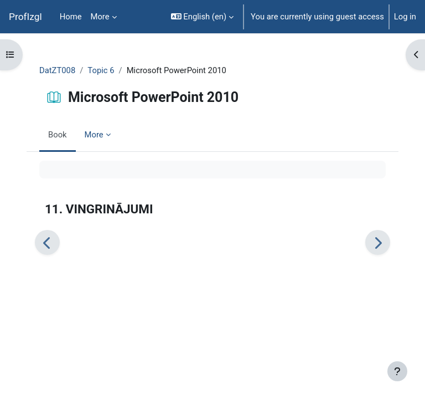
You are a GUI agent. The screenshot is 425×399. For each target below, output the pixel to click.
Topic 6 (100, 70)
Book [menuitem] (57, 135)
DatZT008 (57, 70)
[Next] (377, 242)
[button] (202, 16)
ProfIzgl (25, 16)
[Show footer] (397, 371)
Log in (405, 17)
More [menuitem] (100, 17)
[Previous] (47, 242)
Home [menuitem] (71, 17)
